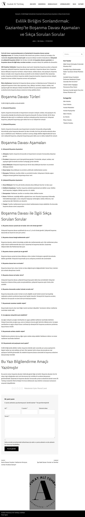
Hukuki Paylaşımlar (69, 110)
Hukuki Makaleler (68, 107)
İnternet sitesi (43, 408)
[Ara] (71, 54)
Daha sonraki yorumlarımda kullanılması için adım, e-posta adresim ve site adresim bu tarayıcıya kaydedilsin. (29, 443)
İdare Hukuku (67, 114)
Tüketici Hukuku (68, 123)
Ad (6, 408)
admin (34, 41)
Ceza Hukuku (67, 104)
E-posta (24, 408)
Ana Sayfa (33, 4)
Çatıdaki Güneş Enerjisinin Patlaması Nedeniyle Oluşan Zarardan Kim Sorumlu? (71, 79)
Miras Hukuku (67, 120)
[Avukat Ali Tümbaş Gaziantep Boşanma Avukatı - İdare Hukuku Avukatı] (12, 4)
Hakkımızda (41, 4)
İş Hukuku (66, 117)
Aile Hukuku (41, 41)
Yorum (7, 416)
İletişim (80, 4)
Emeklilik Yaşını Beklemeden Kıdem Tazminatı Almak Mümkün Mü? (73, 72)
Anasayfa (17, 14)
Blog (74, 4)
